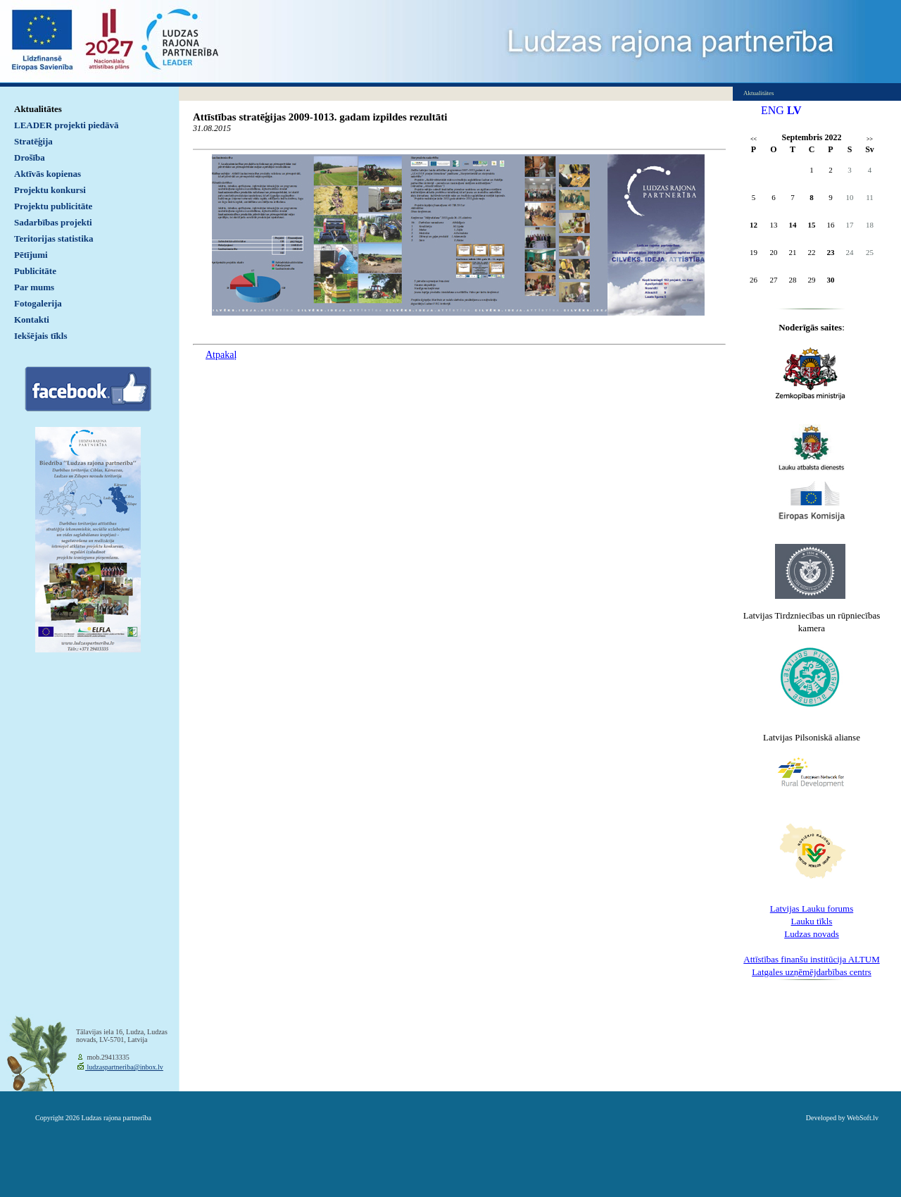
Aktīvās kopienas (47, 173)
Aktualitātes (38, 109)
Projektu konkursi (50, 190)
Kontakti (31, 319)
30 (831, 279)
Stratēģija (33, 141)
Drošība (29, 157)
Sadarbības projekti (53, 222)
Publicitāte (35, 271)
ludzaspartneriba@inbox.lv (124, 1067)
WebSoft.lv (862, 1118)
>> (870, 139)
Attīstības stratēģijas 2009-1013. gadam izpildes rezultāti (320, 117)
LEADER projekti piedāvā (66, 125)
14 (793, 225)
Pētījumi (31, 254)
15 (812, 225)
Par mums (34, 287)
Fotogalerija (38, 303)
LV (794, 110)
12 (753, 225)
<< (753, 139)
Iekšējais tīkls (40, 335)
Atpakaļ (221, 354)
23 (831, 252)
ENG (772, 110)
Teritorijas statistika (54, 238)
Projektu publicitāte (53, 206)
